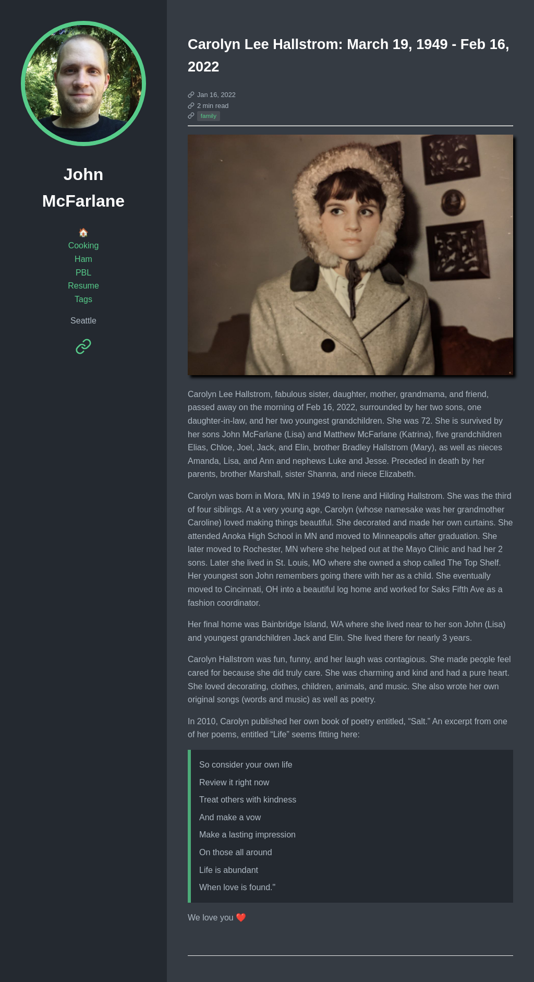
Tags (83, 299)
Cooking (83, 245)
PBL (83, 272)
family (208, 116)
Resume (83, 285)
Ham (83, 259)
